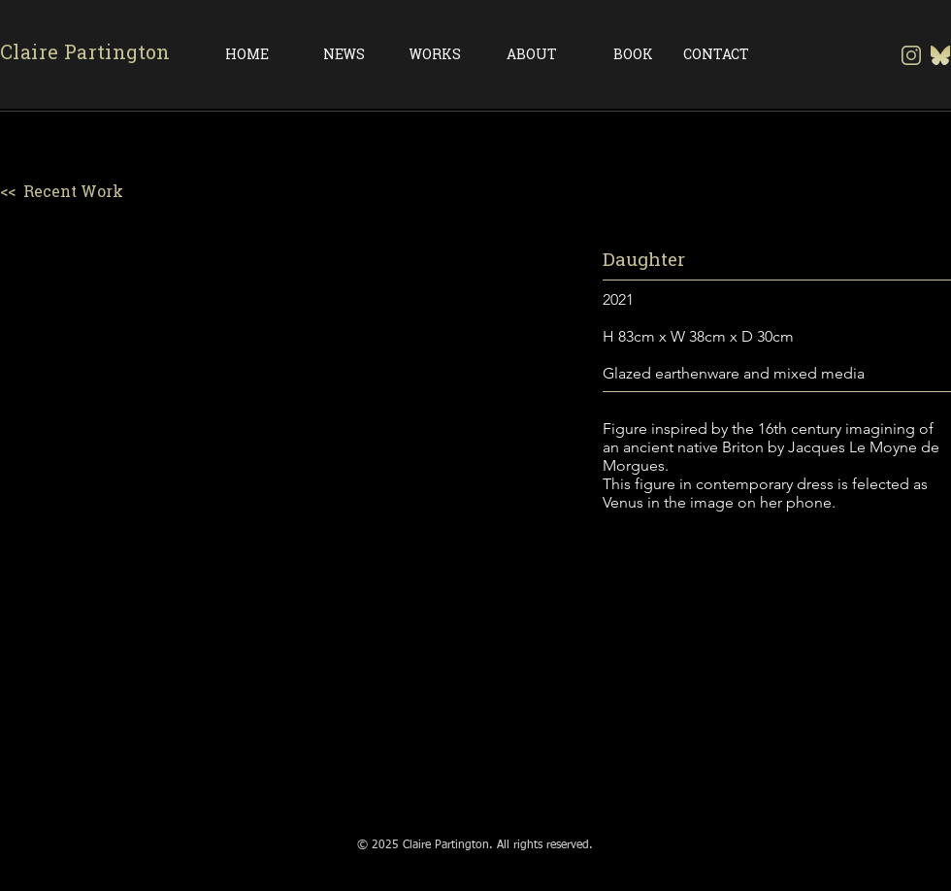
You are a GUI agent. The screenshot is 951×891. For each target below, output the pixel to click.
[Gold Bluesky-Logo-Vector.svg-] (940, 55)
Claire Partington (85, 52)
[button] (291, 523)
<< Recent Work (61, 191)
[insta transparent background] (911, 55)
